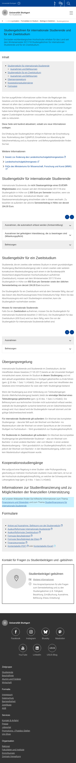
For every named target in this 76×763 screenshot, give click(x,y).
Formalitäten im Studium (28, 20)
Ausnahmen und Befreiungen (23, 67)
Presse (5, 722)
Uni (9, 3)
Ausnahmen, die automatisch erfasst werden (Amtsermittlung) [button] (34, 223)
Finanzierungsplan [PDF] (16, 540)
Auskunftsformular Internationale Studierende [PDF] (29, 527)
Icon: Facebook (16, 630)
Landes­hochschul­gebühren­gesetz (21, 160)
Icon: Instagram (31, 630)
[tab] (38, 223)
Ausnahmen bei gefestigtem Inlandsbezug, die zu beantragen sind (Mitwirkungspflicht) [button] (36, 233)
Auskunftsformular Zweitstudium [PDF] (23, 530)
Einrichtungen (8, 751)
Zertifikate (6, 703)
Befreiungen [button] (10, 243)
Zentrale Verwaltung (11, 754)
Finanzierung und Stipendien (15, 500)
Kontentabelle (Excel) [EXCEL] (43, 544)
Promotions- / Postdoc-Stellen (16, 728)
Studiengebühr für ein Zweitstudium (24, 70)
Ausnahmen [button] (10, 338)
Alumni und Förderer (11, 677)
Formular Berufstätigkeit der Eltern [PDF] (23, 537)
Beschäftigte (8, 673)
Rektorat (6, 744)
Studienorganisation (11, 20)
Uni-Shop (6, 732)
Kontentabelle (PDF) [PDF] (17, 544)
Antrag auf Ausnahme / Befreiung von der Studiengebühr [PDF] (34, 523)
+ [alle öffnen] (67, 215)
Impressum (7, 692)
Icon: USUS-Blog (52, 646)
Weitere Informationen (43, 577)
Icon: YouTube (23, 646)
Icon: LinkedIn (37, 646)
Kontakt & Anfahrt (10, 718)
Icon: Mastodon (60, 630)
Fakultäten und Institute (13, 747)
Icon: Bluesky (46, 630)
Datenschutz (8, 696)
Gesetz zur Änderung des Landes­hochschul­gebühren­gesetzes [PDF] (34, 155)
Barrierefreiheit (8, 699)
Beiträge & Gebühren (46, 20)
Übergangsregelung (17, 77)
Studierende (7, 670)
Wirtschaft (7, 680)
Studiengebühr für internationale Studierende (28, 63)
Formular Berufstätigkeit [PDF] (19, 534)
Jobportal (6, 725)
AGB (4, 706)
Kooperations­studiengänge (20, 81)
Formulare (12, 84)
